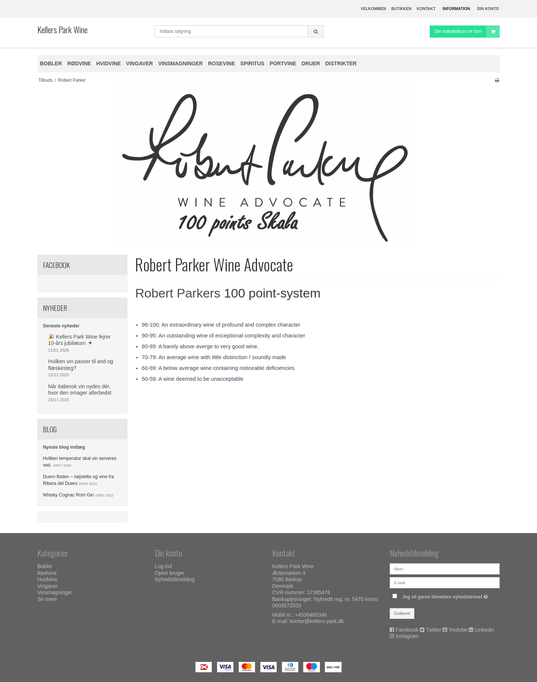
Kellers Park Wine (62, 29)
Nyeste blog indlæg (64, 447)
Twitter (433, 630)
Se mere (47, 599)
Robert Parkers (177, 293)
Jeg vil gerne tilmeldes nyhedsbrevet (446, 595)
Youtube (458, 630)
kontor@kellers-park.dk (316, 621)
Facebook (407, 630)
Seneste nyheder (61, 325)
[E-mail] (445, 582)
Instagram (407, 636)
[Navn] (445, 569)
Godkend (402, 613)
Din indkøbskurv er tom (466, 31)
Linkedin (484, 630)
